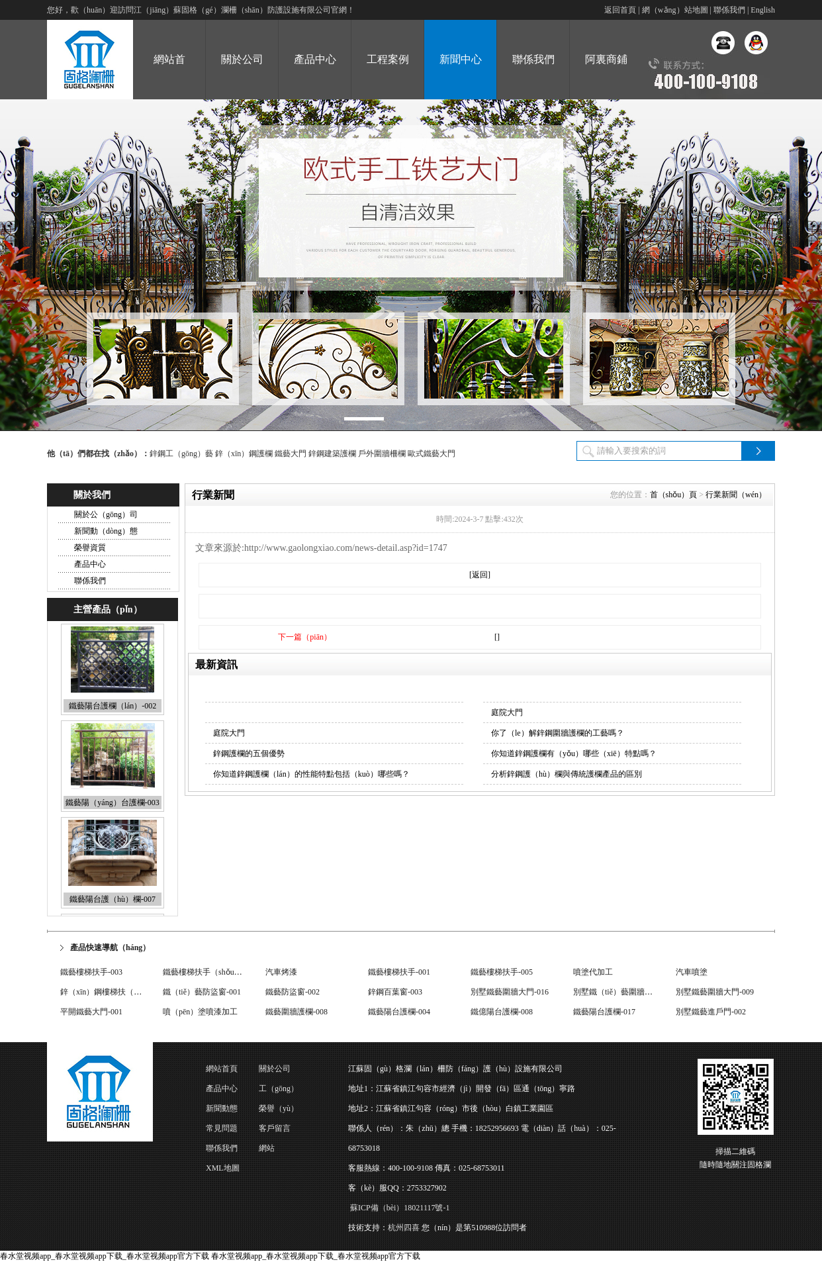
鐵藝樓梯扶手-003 (91, 972)
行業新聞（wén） (736, 494)
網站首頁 (222, 1068)
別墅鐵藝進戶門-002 (711, 1012)
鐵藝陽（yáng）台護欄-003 (112, 805)
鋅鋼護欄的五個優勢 (249, 753)
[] (497, 637)
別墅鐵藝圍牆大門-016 (510, 992)
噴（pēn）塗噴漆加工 (200, 1012)
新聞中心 (460, 59)
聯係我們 (729, 10)
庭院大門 (507, 712)
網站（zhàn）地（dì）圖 (278, 1150)
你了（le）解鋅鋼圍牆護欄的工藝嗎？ (557, 733)
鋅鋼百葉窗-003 (395, 992)
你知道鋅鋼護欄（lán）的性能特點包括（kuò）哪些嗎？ (311, 774)
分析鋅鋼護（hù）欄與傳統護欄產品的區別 (566, 774)
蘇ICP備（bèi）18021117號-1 (399, 1207)
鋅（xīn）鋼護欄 (244, 453)
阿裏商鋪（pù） (606, 76)
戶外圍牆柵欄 (382, 453)
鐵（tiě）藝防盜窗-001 (202, 992)
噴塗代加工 (593, 972)
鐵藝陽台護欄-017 (604, 1012)
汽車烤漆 (281, 972)
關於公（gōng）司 (106, 514)
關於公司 (242, 59)
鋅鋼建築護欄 (332, 453)
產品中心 (315, 59)
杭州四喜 (404, 1227)
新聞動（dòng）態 (106, 531)
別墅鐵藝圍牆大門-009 (715, 992)
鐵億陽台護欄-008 (502, 1012)
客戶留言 (275, 1128)
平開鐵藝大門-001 (91, 1012)
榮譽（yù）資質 (278, 1111)
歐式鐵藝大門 (431, 453)
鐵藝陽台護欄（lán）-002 (113, 708)
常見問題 (222, 1128)
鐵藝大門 (290, 453)
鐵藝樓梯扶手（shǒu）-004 (210, 972)
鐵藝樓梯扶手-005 (502, 972)
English (763, 10)
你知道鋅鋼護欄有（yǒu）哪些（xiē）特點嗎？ (574, 753)
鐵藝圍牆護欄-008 (296, 1012)
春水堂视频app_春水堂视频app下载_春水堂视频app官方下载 (104, 1256)
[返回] (479, 574)
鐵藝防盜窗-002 (292, 992)
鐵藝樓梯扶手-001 (399, 972)
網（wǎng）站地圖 (675, 10)
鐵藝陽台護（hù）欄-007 (112, 901)
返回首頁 (620, 10)
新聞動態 (222, 1108)
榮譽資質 (90, 547)
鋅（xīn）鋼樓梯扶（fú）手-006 (115, 992)
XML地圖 (223, 1168)
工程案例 (388, 59)
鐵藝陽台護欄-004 (399, 1012)
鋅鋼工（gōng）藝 (181, 453)
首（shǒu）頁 (674, 494)
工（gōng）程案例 (278, 1091)
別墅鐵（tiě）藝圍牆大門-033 (624, 992)
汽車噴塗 (692, 972)
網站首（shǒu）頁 (168, 76)
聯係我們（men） (222, 1150)
